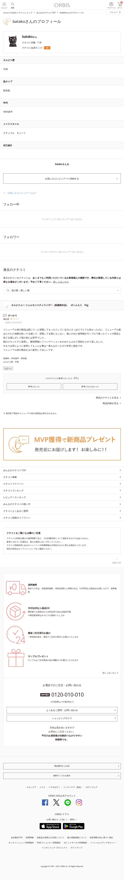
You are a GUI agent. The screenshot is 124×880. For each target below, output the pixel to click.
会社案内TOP (17, 837)
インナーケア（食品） (73, 787)
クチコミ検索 (10, 477)
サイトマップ (76, 847)
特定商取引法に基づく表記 (101, 837)
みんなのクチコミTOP (14, 470)
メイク (42, 787)
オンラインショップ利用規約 (21, 842)
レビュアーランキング (14, 497)
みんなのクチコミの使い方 (16, 504)
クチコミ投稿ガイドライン (16, 517)
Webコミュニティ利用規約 (49, 842)
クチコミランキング (13, 490)
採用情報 (30, 837)
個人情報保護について (77, 837)
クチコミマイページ (13, 483)
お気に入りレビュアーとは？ (22, 192)
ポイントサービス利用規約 (75, 842)
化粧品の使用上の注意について (50, 837)
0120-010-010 (67, 694)
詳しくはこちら (61, 281)
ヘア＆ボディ (54, 787)
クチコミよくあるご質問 (15, 510)
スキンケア (31, 787)
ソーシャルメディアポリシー (102, 842)
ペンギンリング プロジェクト (54, 847)
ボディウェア (92, 787)
